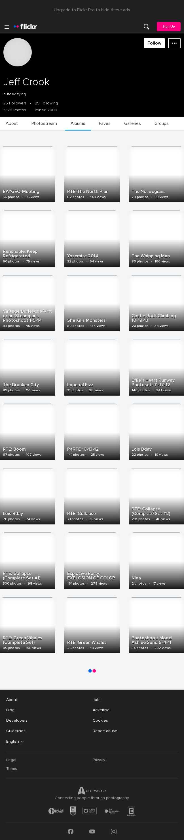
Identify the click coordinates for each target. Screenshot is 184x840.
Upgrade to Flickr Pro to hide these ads (92, 10)
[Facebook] (70, 831)
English (12, 741)
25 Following (46, 103)
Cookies (100, 720)
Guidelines (16, 730)
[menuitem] (146, 26)
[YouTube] (92, 831)
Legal (11, 759)
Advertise (101, 709)
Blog (10, 709)
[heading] (25, 26)
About (11, 699)
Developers (17, 720)
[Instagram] (113, 831)
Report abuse (105, 730)
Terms (11, 768)
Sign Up (168, 26)
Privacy (99, 759)
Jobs (97, 699)
